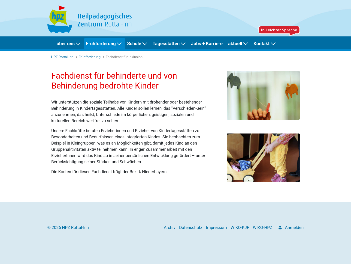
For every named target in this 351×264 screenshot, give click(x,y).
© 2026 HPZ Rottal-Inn (68, 227)
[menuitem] (69, 43)
